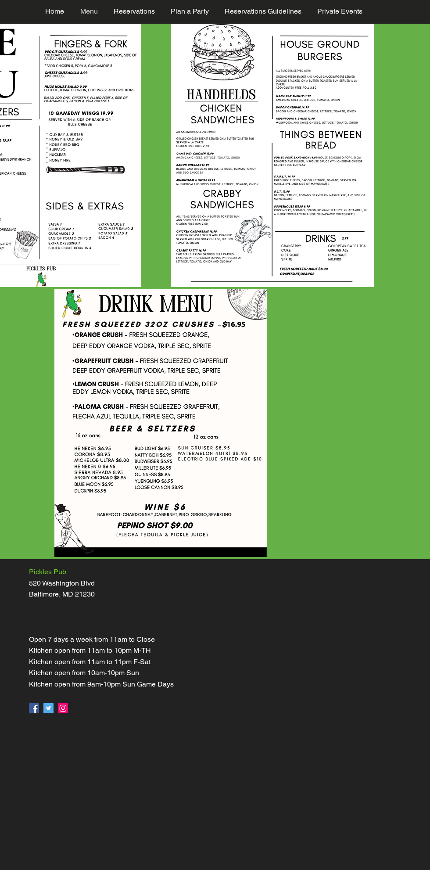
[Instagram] (63, 708)
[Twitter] (48, 708)
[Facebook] (34, 708)
